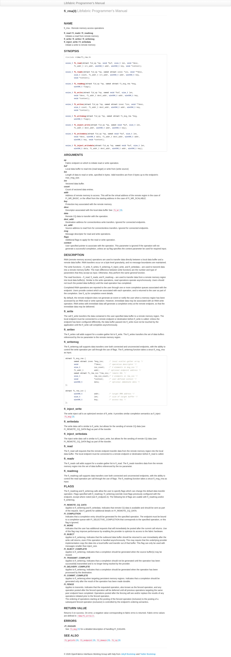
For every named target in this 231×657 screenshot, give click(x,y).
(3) (117, 210)
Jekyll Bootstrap (128, 654)
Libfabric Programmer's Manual (84, 3)
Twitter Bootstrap (148, 654)
